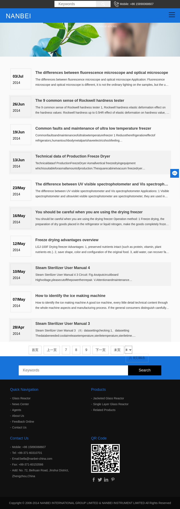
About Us (18, 415)
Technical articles (106, 25)
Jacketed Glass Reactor (108, 398)
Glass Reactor (21, 398)
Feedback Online (23, 421)
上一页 (52, 350)
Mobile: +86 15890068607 (29, 447)
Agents (16, 410)
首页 (35, 350)
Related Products (104, 410)
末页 (117, 350)
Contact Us (19, 427)
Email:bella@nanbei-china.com (32, 458)
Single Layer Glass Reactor (110, 404)
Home (67, 25)
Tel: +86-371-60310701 (27, 452)
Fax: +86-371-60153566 (27, 464)
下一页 (101, 350)
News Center (82, 25)
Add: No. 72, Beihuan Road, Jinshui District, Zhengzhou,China (40, 473)
